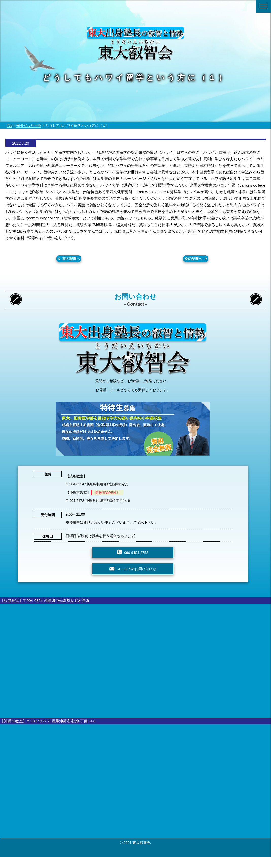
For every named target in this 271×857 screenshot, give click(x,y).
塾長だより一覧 (28, 125)
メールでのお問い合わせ (136, 569)
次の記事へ (193, 259)
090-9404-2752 (136, 552)
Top (10, 125)
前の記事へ (71, 259)
